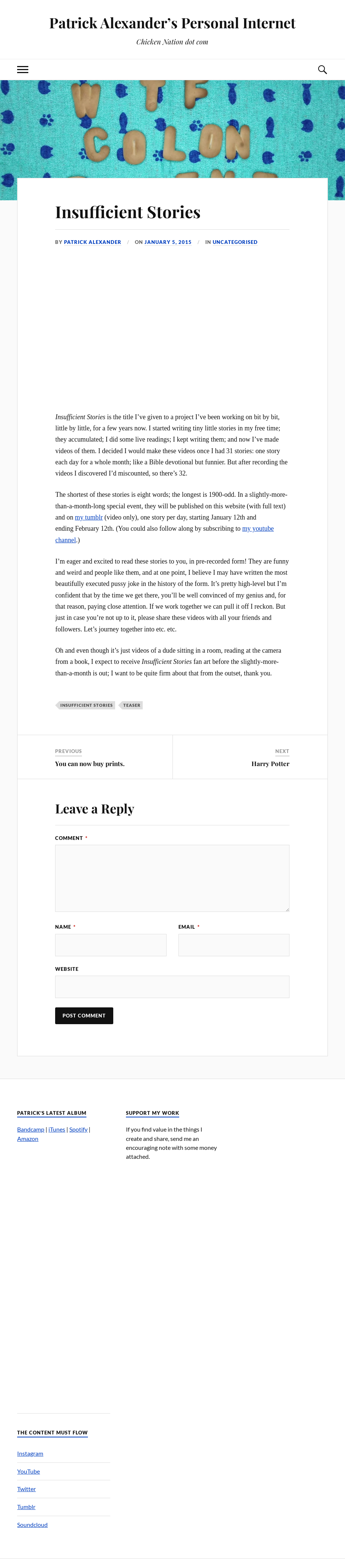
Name (65, 927)
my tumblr (89, 517)
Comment (71, 838)
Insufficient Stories (127, 211)
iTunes (56, 1129)
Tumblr (26, 1506)
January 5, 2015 (168, 242)
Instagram (30, 1453)
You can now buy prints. (90, 763)
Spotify (78, 1129)
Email (189, 927)
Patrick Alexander (92, 242)
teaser (131, 705)
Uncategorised (235, 242)
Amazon (27, 1138)
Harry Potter (270, 763)
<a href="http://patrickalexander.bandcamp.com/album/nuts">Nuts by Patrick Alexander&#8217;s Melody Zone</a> (63, 1274)
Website (67, 969)
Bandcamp (30, 1129)
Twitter (26, 1488)
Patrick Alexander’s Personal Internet (172, 22)
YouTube (28, 1471)
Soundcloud (32, 1524)
